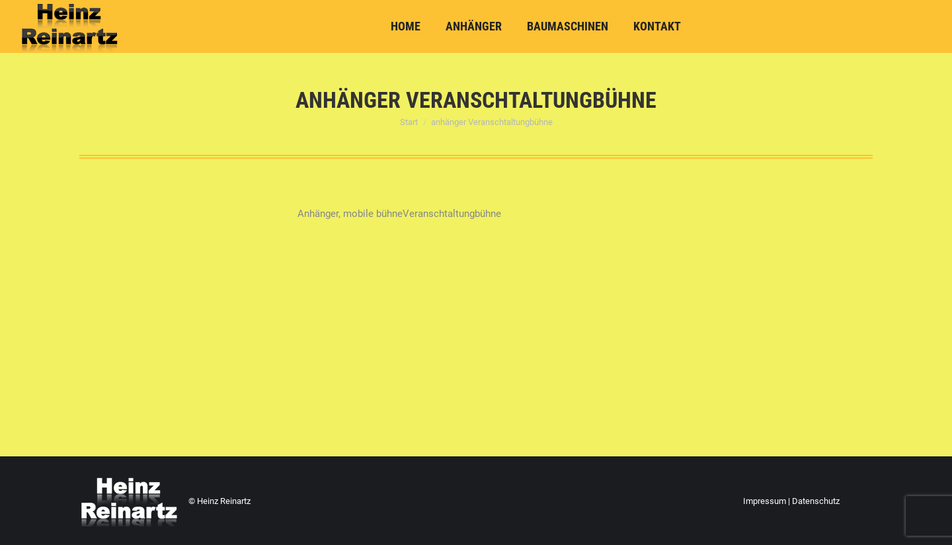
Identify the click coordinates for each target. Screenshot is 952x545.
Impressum (764, 501)
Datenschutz (816, 501)
